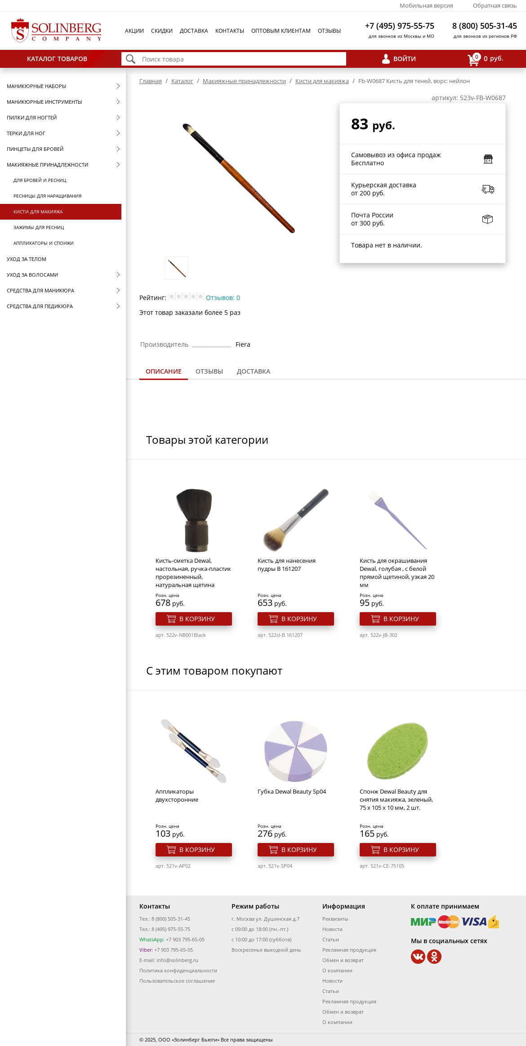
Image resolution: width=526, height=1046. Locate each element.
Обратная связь (495, 5)
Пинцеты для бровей (35, 149)
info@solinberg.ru (177, 960)
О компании (337, 970)
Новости (332, 929)
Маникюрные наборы (36, 86)
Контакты (229, 31)
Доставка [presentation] (253, 371)
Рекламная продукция (349, 949)
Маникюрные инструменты (44, 101)
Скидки (162, 31)
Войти (404, 58)
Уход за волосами (32, 274)
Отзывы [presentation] (209, 371)
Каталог (182, 81)
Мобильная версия (426, 5)
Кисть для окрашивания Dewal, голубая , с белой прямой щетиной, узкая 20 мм (397, 572)
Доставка (194, 31)
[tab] (163, 372)
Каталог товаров (57, 58)
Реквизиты (335, 918)
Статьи (330, 939)
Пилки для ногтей (32, 117)
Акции (134, 31)
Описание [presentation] (164, 371)
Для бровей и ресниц (39, 180)
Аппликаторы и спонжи (43, 243)
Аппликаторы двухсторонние (177, 795)
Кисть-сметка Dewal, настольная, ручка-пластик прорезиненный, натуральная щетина (193, 572)
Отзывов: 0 (223, 297)
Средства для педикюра (40, 306)
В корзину (197, 618)
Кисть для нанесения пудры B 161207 (287, 564)
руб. (486, 59)
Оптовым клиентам (281, 31)
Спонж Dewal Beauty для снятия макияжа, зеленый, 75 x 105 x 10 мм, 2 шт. (396, 799)
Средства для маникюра (40, 290)
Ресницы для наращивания (47, 196)
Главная (150, 81)
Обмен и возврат (343, 960)
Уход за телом (26, 259)
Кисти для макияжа (37, 211)
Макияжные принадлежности (47, 164)
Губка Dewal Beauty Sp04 (292, 791)
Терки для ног (26, 133)
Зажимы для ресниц (38, 227)
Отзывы (329, 31)
